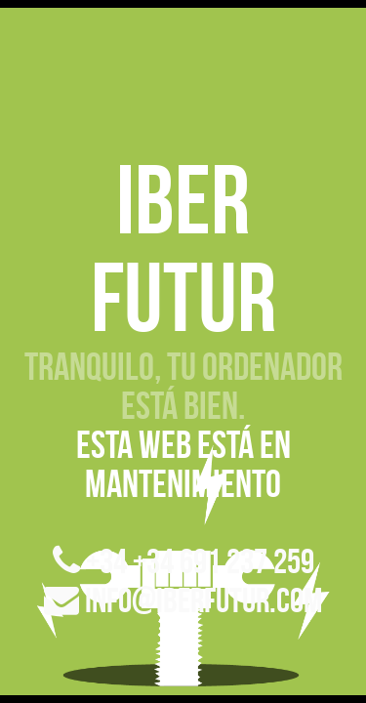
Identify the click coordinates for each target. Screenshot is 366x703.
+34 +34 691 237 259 (183, 561)
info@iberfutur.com (183, 600)
